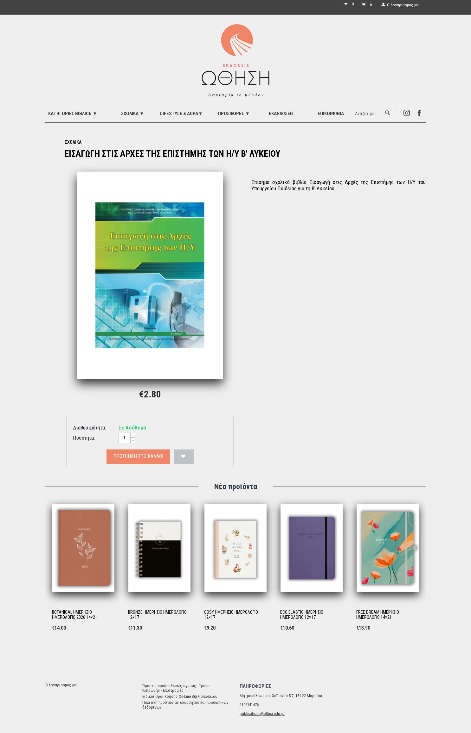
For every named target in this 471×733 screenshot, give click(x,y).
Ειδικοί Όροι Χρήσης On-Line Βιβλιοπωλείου (179, 696)
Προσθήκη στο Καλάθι (138, 456)
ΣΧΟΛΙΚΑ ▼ (132, 113)
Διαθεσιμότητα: (89, 427)
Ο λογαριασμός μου (62, 685)
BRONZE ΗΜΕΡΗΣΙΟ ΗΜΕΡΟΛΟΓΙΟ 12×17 (157, 615)
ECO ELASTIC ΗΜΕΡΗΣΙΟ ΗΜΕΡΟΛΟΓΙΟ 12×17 (301, 615)
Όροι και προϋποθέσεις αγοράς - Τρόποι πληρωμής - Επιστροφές (176, 688)
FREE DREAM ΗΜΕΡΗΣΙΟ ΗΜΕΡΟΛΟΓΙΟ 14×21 (377, 615)
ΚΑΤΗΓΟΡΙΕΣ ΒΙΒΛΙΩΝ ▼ (72, 113)
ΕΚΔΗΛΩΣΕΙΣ (281, 113)
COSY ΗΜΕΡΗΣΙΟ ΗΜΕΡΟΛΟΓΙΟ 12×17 (231, 615)
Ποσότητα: (84, 438)
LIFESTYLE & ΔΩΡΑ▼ (181, 113)
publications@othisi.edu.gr (262, 713)
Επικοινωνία (331, 113)
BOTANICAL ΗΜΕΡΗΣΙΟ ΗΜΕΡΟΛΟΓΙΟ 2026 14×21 (74, 615)
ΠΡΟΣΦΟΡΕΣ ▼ (234, 113)
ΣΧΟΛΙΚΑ (73, 142)
